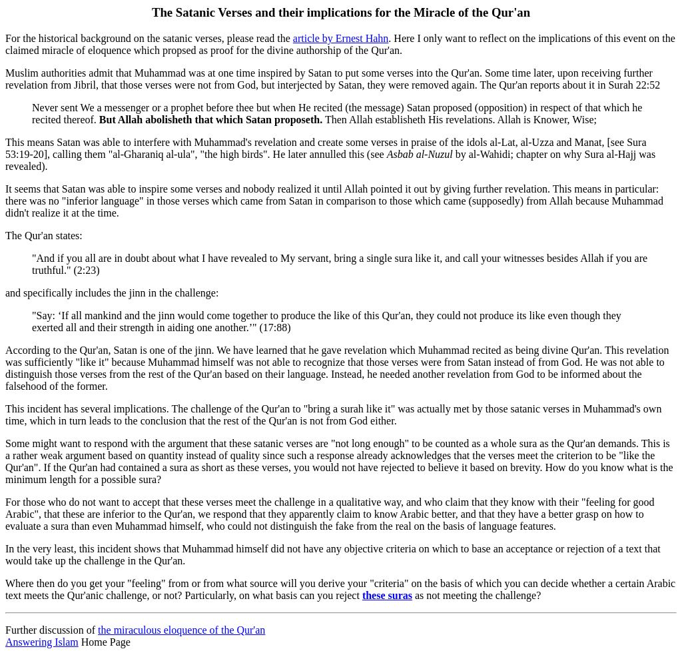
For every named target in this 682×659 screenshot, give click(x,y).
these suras (387, 595)
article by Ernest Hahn (341, 38)
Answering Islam (42, 642)
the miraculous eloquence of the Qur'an (181, 630)
